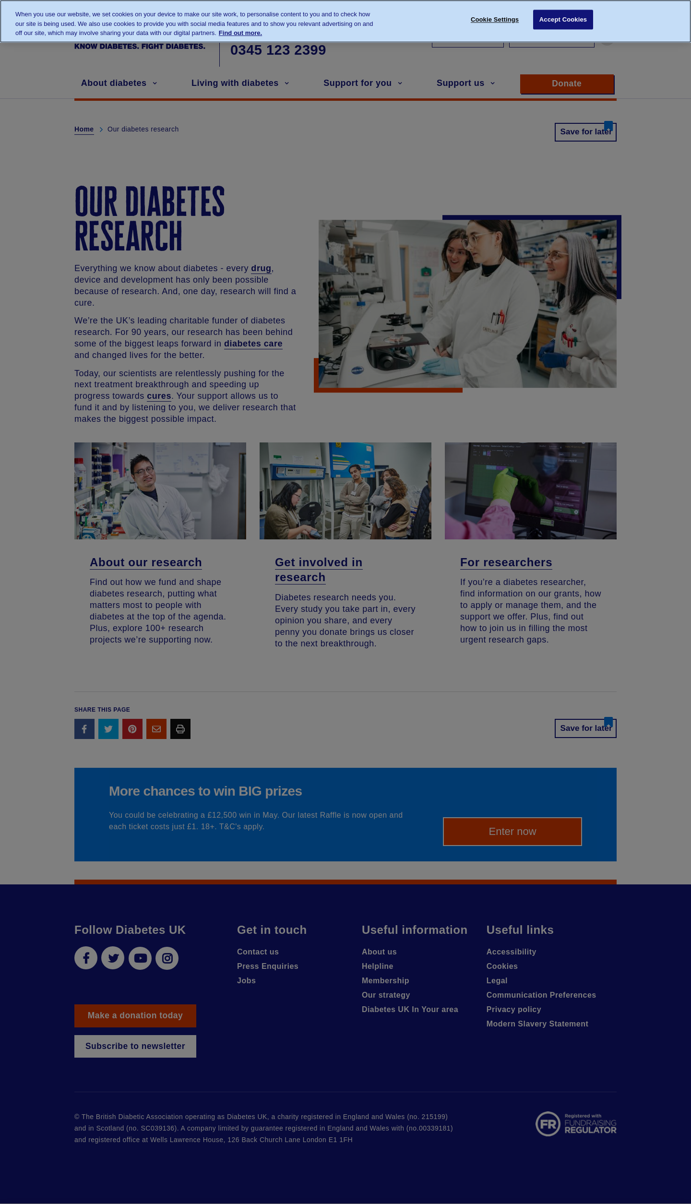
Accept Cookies (563, 20)
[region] (345, 21)
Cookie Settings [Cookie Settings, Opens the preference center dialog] (495, 20)
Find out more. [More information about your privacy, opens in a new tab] (240, 32)
